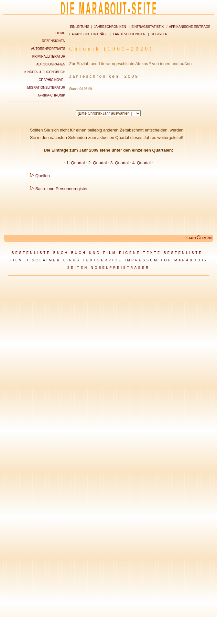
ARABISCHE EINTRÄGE (90, 34)
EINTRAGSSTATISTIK (147, 27)
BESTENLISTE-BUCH (40, 253)
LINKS (72, 260)
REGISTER (159, 34)
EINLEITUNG (79, 27)
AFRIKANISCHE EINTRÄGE (190, 27)
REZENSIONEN (53, 41)
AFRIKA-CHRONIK (51, 95)
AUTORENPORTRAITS (48, 49)
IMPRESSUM (141, 260)
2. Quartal (97, 162)
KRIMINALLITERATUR (48, 56)
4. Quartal (141, 162)
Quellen (42, 175)
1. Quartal (75, 162)
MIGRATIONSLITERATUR (46, 87)
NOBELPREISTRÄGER (120, 267)
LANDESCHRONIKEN (129, 34)
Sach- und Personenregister (61, 188)
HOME (60, 33)
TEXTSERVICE (102, 260)
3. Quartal (119, 162)
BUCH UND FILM (94, 253)
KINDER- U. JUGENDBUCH (45, 72)
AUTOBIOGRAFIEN (50, 64)
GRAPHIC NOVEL (51, 80)
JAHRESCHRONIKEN (110, 27)
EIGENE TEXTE (140, 253)
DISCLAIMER (43, 260)
